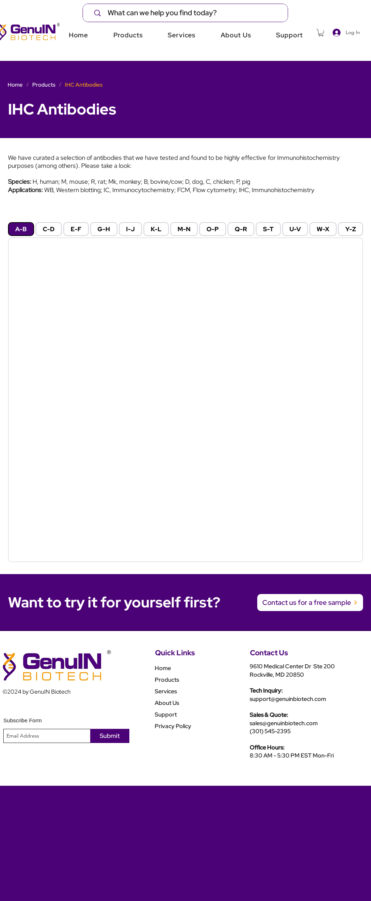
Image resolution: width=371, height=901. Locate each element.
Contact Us (269, 652)
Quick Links (175, 652)
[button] (321, 32)
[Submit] (109, 736)
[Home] (15, 84)
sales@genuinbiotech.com (284, 723)
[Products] (44, 84)
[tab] (21, 229)
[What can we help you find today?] (190, 13)
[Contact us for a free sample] (310, 602)
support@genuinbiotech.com (288, 699)
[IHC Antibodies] (83, 84)
